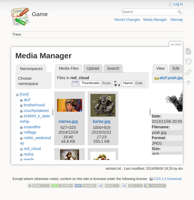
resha (28, 154)
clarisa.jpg (68, 121)
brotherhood (34, 105)
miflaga (30, 132)
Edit (176, 68)
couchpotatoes (36, 110)
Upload (93, 68)
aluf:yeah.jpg (171, 78)
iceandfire (32, 127)
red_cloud (32, 148)
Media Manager (155, 20)
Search (180, 12)
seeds (29, 159)
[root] (24, 94)
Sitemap (176, 20)
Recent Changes (127, 20)
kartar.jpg (101, 121)
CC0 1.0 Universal (167, 182)
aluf (27, 100)
